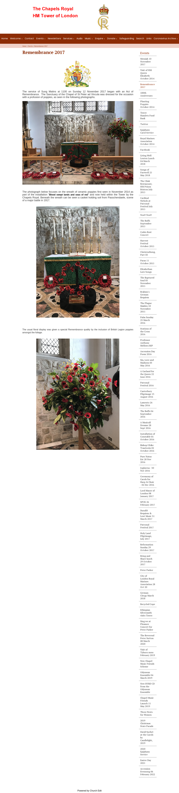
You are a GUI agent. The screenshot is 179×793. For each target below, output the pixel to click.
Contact (29, 38)
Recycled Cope (147, 604)
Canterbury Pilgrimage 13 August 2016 (147, 394)
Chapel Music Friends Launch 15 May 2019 (147, 702)
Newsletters (54, 38)
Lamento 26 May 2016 (146, 404)
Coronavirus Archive (165, 38)
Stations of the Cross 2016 (145, 331)
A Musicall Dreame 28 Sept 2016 (145, 425)
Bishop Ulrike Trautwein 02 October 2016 (147, 448)
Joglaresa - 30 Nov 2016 (147, 469)
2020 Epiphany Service (145, 751)
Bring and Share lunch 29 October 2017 (146, 560)
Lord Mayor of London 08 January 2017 (147, 493)
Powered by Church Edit (89, 790)
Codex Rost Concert (146, 233)
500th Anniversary (146, 94)
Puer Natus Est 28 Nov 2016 (146, 459)
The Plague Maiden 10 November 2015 (146, 307)
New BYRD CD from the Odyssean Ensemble (147, 688)
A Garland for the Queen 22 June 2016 (147, 374)
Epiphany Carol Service (147, 131)
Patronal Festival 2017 (147, 526)
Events (40, 38)
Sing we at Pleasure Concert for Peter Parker (146, 625)
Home (4, 38)
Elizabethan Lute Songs (146, 270)
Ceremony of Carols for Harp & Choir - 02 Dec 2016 (147, 480)
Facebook (145, 149)
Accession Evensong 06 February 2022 (147, 771)
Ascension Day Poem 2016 (147, 353)
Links (148, 38)
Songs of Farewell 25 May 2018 (146, 172)
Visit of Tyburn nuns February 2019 (147, 652)
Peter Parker (146, 570)
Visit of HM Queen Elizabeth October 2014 (147, 74)
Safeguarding (126, 38)
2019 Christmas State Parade (146, 723)
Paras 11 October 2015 (147, 262)
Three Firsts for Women (146, 713)
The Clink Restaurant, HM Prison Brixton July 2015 (146, 186)
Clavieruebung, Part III (148, 253)
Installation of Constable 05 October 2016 (147, 436)
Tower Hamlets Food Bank (147, 115)
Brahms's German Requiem (144, 294)
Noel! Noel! (146, 214)
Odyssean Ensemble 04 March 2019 (146, 675)
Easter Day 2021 (145, 762)
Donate (111, 38)
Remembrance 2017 (41, 46)
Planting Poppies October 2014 (147, 104)
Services (67, 38)
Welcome (15, 38)
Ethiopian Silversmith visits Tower (146, 612)
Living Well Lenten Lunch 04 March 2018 (147, 159)
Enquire (99, 38)
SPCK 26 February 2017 (147, 503)
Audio (79, 38)
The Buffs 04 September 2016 (146, 414)
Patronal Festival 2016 (147, 384)
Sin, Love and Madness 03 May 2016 (147, 362)
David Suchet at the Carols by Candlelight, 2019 (146, 737)
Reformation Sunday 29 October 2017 (147, 547)
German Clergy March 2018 (147, 595)
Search (140, 38)
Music (88, 38)
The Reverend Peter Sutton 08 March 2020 (147, 639)
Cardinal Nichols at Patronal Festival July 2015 (146, 203)
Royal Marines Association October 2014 (147, 141)
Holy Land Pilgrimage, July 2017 (146, 536)
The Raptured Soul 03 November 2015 (147, 282)
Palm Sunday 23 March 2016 (146, 320)
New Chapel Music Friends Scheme (147, 663)
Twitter (144, 124)
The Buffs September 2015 (145, 223)
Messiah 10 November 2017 (145, 61)
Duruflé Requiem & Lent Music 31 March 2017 (147, 514)
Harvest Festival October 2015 (147, 243)
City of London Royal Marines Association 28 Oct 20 (147, 581)
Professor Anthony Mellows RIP (146, 342)
